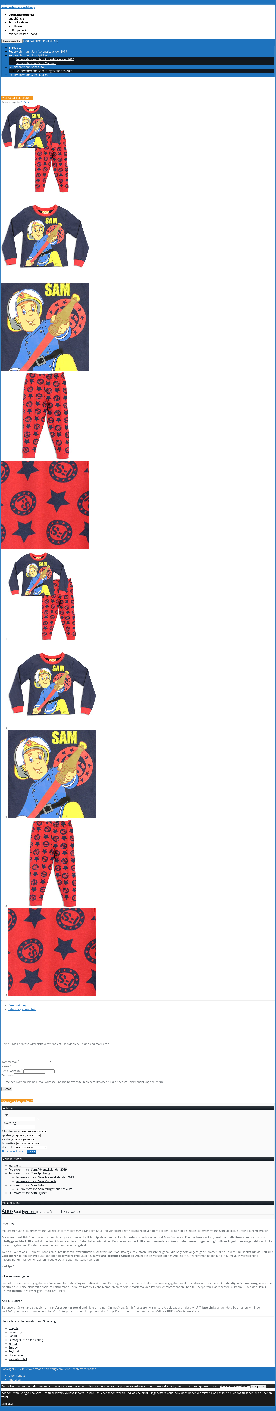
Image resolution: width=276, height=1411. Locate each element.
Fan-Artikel (9, 1146)
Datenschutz (16, 1378)
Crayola (13, 1331)
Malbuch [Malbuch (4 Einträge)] (56, 1214)
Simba (13, 1346)
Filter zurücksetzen (14, 1154)
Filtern (31, 1154)
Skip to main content (15, 3)
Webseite (7, 1078)
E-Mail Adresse (12, 1074)
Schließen (7, 1406)
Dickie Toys (16, 1335)
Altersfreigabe (11, 1134)
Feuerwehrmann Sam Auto (26, 67)
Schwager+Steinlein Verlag (26, 1342)
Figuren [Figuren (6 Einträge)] (29, 1214)
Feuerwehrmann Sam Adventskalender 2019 (38, 51)
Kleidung (7, 1142)
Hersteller (8, 1150)
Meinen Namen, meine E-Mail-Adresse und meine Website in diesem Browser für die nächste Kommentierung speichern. (85, 1085)
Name (6, 1069)
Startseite (15, 48)
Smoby (13, 1350)
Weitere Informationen (235, 1389)
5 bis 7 (28, 102)
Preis (5, 1117)
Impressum (15, 1382)
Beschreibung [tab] (17, 1005)
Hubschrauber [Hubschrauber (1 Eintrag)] (42, 1215)
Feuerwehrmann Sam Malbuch (36, 63)
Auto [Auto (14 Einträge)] (7, 1213)
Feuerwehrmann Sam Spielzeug (29, 55)
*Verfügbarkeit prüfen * (17, 98)
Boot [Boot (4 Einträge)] (17, 1214)
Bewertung (9, 1126)
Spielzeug (8, 1138)
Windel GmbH (18, 1362)
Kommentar (10, 1064)
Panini (13, 1339)
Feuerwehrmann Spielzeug (40, 41)
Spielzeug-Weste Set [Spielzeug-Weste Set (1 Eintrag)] (72, 1215)
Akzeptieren (258, 1389)
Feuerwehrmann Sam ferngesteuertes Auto (44, 71)
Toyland (14, 1354)
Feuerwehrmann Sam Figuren (28, 75)
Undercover (16, 1358)
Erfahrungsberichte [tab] (22, 1009)
